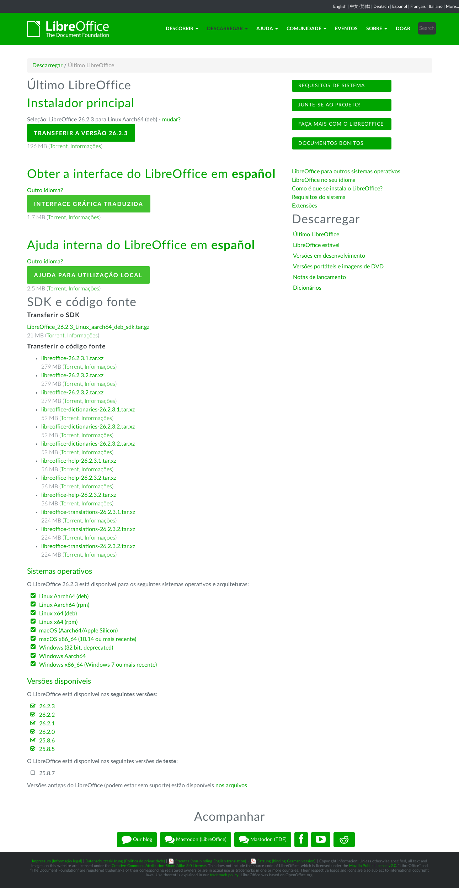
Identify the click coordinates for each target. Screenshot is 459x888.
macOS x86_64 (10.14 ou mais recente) (87, 639)
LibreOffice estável (316, 245)
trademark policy (224, 875)
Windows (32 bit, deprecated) (76, 648)
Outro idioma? (45, 190)
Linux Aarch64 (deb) (64, 596)
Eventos (346, 28)
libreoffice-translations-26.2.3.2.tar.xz (88, 529)
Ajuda (267, 28)
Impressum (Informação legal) (57, 861)
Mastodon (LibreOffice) (195, 840)
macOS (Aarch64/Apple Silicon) (78, 631)
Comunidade (306, 28)
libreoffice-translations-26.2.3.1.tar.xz (88, 512)
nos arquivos (231, 785)
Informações (85, 146)
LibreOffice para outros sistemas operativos (346, 171)
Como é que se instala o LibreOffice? (337, 188)
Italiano (436, 6)
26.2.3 (47, 706)
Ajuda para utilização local (88, 275)
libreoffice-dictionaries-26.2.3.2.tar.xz (88, 427)
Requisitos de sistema (331, 85)
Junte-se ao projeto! (329, 105)
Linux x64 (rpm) (58, 622)
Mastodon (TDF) (263, 840)
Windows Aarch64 (62, 656)
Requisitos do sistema (319, 197)
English (340, 6)
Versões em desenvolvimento (329, 256)
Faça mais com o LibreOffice (340, 124)
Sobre (376, 28)
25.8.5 (47, 749)
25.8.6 (47, 740)
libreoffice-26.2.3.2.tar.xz (72, 375)
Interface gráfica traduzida (89, 203)
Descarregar (227, 28)
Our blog (137, 840)
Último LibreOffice (316, 234)
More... (452, 6)
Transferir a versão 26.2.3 (81, 133)
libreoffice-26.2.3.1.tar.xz (72, 358)
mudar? (171, 119)
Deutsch (381, 6)
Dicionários (307, 288)
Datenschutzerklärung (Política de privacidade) (125, 861)
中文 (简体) (360, 6)
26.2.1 (47, 723)
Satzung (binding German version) (286, 861)
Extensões (304, 206)
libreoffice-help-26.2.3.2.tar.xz (78, 478)
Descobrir (182, 28)
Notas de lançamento (319, 277)
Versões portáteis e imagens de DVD (338, 266)
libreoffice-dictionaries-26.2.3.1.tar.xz (88, 410)
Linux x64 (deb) (58, 613)
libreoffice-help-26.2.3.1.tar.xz (78, 461)
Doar (403, 28)
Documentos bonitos (330, 143)
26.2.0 (47, 732)
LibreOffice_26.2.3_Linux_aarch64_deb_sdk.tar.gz (88, 327)
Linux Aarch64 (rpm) (64, 605)
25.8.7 (47, 773)
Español (399, 6)
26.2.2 (47, 715)
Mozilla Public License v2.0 (372, 866)
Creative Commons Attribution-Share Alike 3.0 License (159, 866)
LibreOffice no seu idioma (324, 180)
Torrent (59, 146)
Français (418, 6)
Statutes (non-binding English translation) (210, 861)
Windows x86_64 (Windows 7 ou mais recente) (98, 665)
